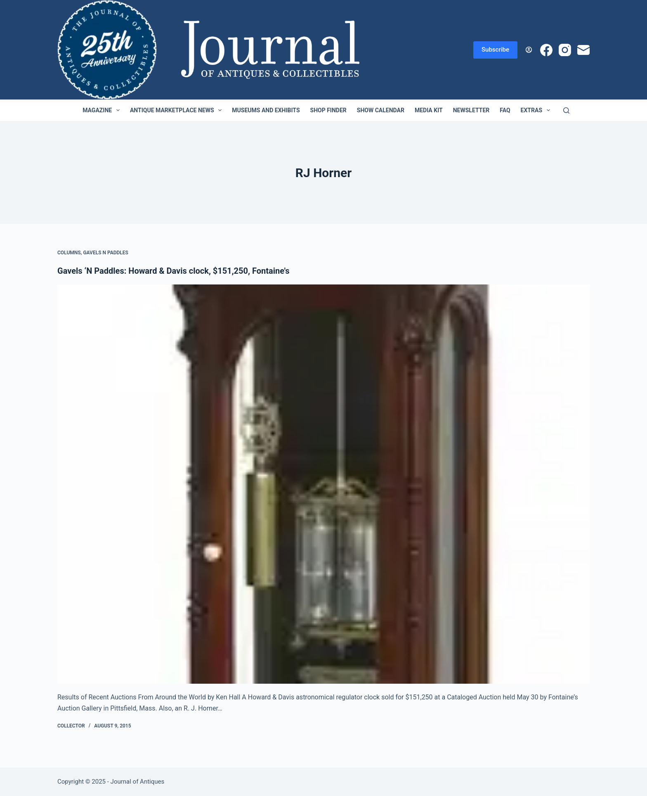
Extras (537, 110)
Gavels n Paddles (105, 253)
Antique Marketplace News (177, 110)
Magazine (103, 110)
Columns (69, 253)
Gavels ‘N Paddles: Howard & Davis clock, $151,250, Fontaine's (173, 271)
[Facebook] (546, 50)
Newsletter (471, 110)
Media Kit (429, 110)
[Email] (583, 50)
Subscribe (495, 49)
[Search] (566, 110)
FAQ (505, 110)
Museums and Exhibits (266, 110)
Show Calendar (380, 110)
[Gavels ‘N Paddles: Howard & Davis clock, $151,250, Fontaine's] (323, 484)
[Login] (529, 50)
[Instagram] (565, 50)
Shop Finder (328, 110)
